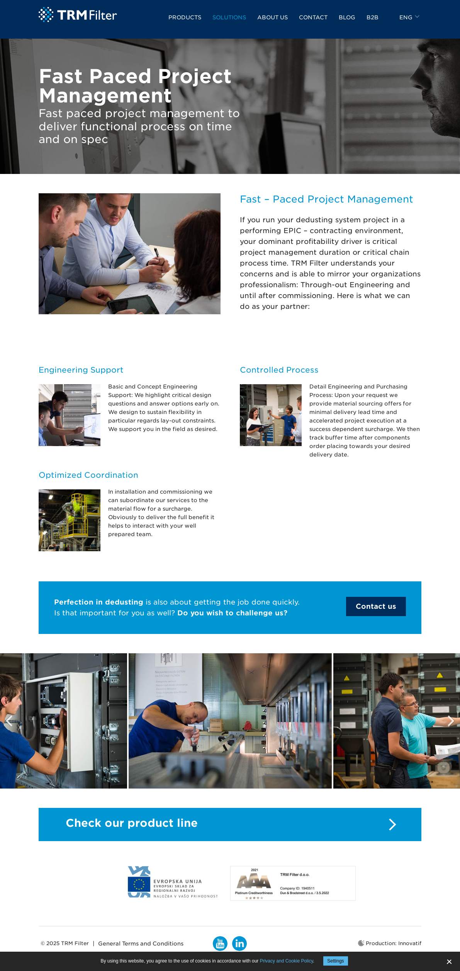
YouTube (220, 943)
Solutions (229, 22)
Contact (313, 22)
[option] (230, 721)
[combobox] (410, 22)
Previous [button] (9, 721)
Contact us (376, 606)
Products (184, 22)
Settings (335, 961)
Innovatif (409, 943)
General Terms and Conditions (140, 943)
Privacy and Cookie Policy (286, 961)
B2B (373, 22)
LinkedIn (239, 943)
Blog (347, 22)
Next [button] (450, 721)
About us (272, 22)
